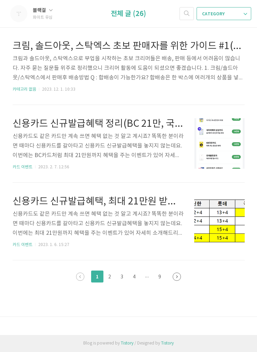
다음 (177, 277)
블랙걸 (43, 10)
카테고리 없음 (24, 89)
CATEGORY (224, 14)
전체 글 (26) (128, 14)
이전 (80, 277)
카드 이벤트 (22, 167)
